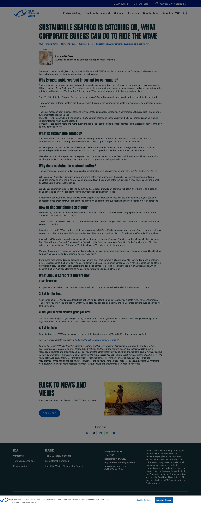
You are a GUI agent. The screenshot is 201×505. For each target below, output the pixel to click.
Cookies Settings (143, 501)
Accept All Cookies (163, 501)
